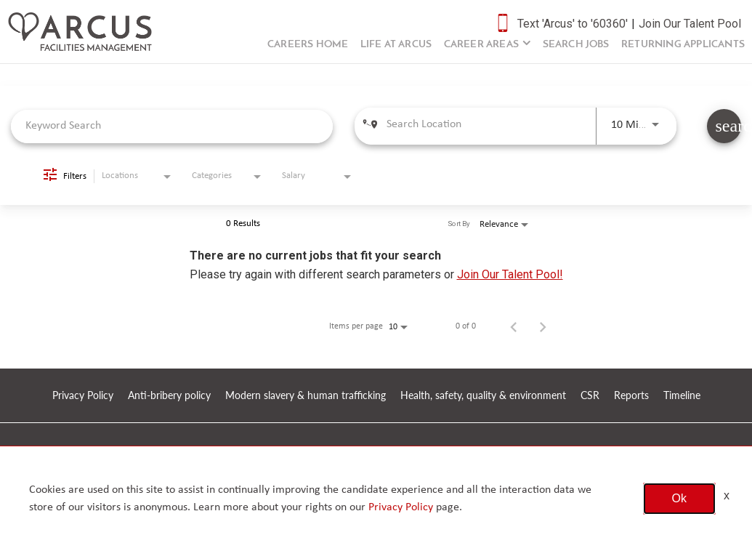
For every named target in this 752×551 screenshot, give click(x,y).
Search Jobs (576, 44)
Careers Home (307, 44)
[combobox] (171, 126)
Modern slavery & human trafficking (305, 395)
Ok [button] (679, 498)
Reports (631, 395)
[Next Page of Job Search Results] (542, 326)
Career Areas (481, 44)
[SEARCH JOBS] (724, 126)
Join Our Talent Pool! (510, 274)
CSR (590, 395)
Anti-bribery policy (169, 395)
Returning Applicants (683, 44)
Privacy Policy (82, 395)
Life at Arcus (396, 44)
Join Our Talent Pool (690, 24)
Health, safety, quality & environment (483, 395)
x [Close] (726, 495)
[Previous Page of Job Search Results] (513, 326)
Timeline (681, 395)
